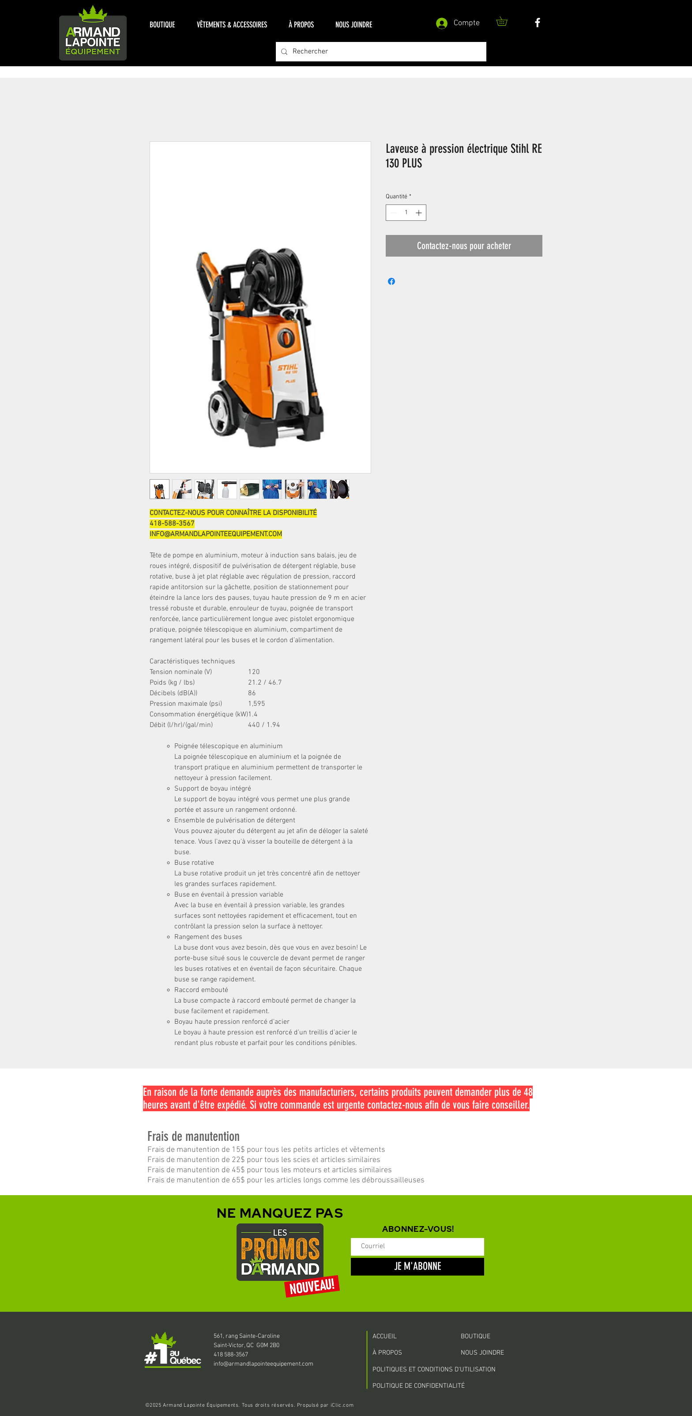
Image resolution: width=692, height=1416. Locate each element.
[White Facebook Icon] (537, 22)
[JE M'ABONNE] (417, 1267)
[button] (162, 25)
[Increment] (419, 212)
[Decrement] (392, 212)
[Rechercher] (380, 51)
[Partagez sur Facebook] (391, 281)
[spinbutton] (406, 212)
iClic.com (342, 1405)
